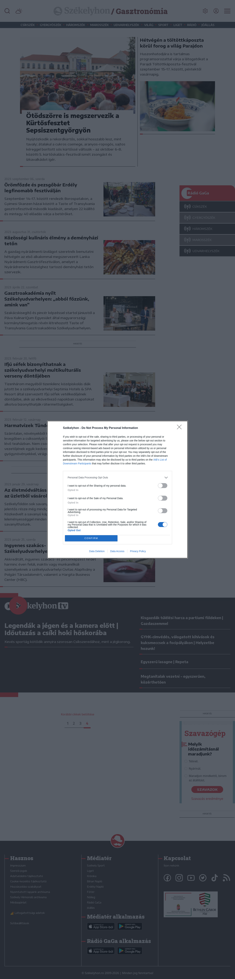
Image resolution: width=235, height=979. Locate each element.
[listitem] (117, 477)
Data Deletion (97, 551)
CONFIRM (91, 538)
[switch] (162, 485)
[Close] (180, 428)
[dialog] (117, 489)
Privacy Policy (138, 551)
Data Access (117, 551)
